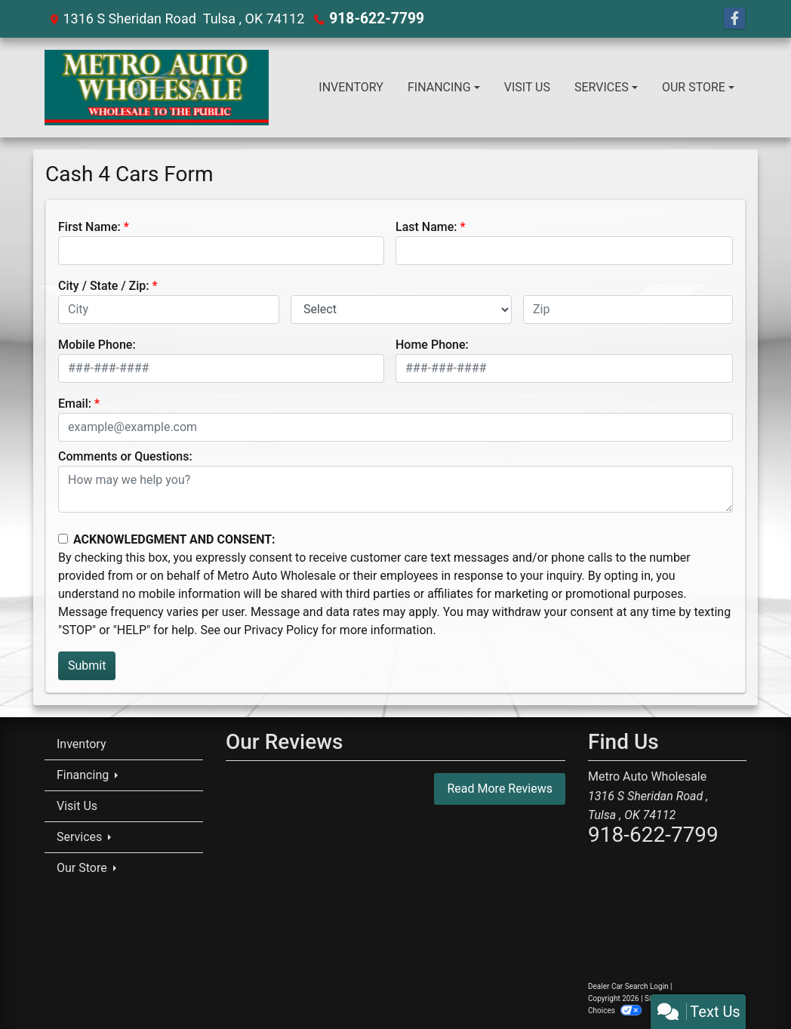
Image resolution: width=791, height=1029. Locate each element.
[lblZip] (628, 309)
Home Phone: (432, 344)
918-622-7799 (373, 18)
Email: (74, 403)
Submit (87, 665)
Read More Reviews (499, 788)
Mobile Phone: (97, 344)
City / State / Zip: (103, 286)
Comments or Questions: (125, 456)
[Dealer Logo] (157, 87)
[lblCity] (168, 309)
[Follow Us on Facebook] (734, 19)
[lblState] (401, 309)
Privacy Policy (281, 630)
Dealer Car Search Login (628, 986)
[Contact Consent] (63, 539)
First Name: (89, 227)
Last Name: (426, 227)
